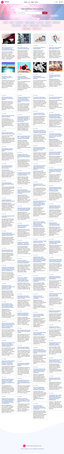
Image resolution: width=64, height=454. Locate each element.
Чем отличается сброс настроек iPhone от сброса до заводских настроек (23, 331)
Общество (48, 22)
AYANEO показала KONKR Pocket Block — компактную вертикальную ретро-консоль (23, 243)
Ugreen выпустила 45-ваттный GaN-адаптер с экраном (55, 48)
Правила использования (24, 448)
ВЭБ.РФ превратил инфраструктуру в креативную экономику (39, 77)
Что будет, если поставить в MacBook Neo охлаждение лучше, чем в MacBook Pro (23, 314)
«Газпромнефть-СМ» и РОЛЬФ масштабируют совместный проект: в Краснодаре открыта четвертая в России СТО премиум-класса (55, 397)
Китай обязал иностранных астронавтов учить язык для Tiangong (54, 76)
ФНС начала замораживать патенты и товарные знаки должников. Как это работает (39, 388)
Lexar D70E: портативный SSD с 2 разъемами (8, 216)
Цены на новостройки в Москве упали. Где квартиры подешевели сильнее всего (39, 333)
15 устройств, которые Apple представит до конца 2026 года (39, 98)
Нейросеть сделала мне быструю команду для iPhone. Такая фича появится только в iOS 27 (23, 400)
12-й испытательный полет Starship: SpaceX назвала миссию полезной (7, 166)
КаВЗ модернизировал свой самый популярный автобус (7, 251)
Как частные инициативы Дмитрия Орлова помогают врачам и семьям (38, 315)
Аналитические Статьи (46, 25)
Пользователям (35, 448)
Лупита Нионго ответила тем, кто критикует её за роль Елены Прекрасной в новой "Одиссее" (39, 131)
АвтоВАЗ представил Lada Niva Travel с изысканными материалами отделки (55, 294)
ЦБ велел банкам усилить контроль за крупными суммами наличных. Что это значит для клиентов (39, 351)
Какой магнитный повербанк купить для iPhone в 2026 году (23, 348)
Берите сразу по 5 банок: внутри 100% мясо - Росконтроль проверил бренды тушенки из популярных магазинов (8, 344)
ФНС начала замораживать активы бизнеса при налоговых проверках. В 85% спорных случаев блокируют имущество (55, 116)
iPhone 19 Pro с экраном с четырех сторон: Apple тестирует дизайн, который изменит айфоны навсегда (22, 279)
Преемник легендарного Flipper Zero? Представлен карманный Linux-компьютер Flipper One (23, 209)
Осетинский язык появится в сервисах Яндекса (39, 48)
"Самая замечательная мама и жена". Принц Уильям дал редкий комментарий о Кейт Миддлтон (39, 167)
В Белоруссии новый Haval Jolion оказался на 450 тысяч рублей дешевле (55, 277)
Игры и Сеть (40, 22)
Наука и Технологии (16, 25)
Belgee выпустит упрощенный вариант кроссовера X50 (55, 311)
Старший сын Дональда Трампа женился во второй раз (39, 242)
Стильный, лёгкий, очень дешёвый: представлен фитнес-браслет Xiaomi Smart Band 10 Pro (23, 156)
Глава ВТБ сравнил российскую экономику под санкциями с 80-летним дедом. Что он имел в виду (55, 171)
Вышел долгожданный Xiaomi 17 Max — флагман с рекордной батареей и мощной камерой (24, 137)
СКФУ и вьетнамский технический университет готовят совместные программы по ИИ (23, 78)
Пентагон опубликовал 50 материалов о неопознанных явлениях (7, 98)
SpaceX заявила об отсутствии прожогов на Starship (8, 116)
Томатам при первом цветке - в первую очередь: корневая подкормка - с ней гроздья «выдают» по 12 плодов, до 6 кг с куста (8, 381)
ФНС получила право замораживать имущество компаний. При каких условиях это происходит (39, 407)
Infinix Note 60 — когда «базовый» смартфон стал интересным (7, 77)
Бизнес (5, 22)
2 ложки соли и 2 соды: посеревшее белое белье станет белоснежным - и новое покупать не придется (8, 287)
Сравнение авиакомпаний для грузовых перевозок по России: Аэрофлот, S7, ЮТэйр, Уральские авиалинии (55, 189)
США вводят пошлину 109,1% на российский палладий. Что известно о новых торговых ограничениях (39, 370)
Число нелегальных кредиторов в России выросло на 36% (55, 98)
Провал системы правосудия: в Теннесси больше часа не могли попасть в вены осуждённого (55, 260)
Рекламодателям (41, 448)
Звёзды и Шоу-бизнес (34, 25)
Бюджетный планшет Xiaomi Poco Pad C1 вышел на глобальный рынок (23, 226)
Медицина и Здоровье (30, 22)
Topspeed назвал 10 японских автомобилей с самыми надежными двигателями (55, 343)
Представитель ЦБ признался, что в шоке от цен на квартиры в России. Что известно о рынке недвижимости (55, 135)
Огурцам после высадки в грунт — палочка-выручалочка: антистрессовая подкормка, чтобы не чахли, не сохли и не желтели (23, 99)
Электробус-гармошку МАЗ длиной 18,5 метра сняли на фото (55, 379)
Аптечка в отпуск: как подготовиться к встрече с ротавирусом (38, 297)
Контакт (30, 448)
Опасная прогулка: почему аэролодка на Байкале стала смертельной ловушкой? (55, 207)
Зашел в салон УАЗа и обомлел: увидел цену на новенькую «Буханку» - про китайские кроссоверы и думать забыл (8, 362)
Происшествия (56, 22)
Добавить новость (36, 28)
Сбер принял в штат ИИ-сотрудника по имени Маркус (23, 48)
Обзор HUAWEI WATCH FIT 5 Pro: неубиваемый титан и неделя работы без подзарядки (8, 48)
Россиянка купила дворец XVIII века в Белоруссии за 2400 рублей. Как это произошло (55, 153)
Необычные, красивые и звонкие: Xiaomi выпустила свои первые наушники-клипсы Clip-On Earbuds (24, 191)
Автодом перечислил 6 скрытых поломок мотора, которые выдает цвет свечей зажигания (55, 361)
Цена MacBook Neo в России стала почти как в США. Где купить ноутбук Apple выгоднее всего (23, 382)
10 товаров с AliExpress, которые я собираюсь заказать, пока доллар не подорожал (23, 261)
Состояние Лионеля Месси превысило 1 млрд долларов (39, 114)
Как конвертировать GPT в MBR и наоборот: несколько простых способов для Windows (23, 173)
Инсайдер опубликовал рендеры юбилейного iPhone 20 (8, 200)
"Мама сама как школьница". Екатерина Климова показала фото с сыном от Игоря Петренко (39, 149)
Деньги (25, 25)
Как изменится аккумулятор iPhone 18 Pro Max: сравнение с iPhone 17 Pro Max (23, 297)
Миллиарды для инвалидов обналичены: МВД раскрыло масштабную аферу (55, 242)
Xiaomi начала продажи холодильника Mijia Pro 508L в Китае (8, 184)
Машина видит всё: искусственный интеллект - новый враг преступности (54, 224)
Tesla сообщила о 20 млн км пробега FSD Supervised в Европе (7, 149)
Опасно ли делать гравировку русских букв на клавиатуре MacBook (23, 364)
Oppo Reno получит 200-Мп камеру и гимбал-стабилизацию (8, 133)
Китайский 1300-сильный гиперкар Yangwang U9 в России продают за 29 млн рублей (8, 234)
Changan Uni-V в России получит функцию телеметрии (55, 327)
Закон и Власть (19, 22)
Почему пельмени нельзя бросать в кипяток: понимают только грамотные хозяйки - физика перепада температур (8, 305)
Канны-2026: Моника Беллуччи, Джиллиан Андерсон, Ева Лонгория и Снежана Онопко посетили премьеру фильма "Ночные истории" (39, 203)
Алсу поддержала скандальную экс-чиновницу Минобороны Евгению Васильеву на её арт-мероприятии (39, 279)
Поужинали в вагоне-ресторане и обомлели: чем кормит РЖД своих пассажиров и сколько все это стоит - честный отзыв (8, 269)
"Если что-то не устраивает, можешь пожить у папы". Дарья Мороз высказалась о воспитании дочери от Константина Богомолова (39, 224)
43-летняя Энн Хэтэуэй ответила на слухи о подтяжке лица (39, 185)
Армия (12, 22)
